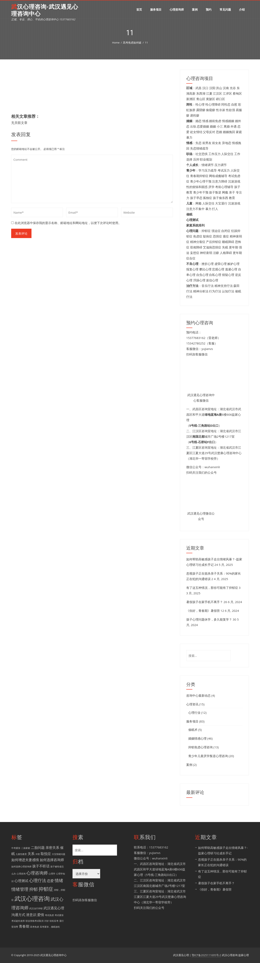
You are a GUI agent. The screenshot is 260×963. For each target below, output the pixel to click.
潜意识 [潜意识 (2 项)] (31, 914)
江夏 (209, 93)
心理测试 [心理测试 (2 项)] (21, 880)
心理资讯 (192, 704)
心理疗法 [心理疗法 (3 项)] (37, 880)
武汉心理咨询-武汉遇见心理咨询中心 (44, 10)
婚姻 (213, 126)
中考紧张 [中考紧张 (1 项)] (15, 848)
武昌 (198, 88)
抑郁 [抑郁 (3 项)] (33, 889)
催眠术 (192, 730)
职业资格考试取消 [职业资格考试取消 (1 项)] (34, 920)
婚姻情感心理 (197, 738)
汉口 (205, 88)
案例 (195, 9)
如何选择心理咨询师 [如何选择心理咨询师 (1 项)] (21, 866)
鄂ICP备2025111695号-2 (206, 955)
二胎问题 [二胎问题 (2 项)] (38, 847)
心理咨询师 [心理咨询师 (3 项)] (37, 873)
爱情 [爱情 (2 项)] (40, 914)
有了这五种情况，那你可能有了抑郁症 (212, 588)
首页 (139, 9)
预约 (208, 9)
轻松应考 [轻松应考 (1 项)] (54, 920)
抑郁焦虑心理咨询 (200, 747)
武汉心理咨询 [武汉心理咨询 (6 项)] (32, 898)
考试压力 (224, 170)
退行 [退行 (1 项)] (61, 920)
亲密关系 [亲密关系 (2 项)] (52, 847)
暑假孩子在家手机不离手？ (204, 602)
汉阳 (212, 88)
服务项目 (155, 9)
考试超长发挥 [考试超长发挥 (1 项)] (18, 920)
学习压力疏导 (207, 170)
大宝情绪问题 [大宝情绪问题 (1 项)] (58, 854)
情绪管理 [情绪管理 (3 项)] (19, 889)
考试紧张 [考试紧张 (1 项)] (59, 915)
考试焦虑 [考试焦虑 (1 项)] (49, 915)
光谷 (233, 88)
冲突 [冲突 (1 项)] (37, 854)
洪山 (219, 88)
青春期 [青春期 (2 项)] (24, 926)
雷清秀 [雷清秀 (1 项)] (14, 926)
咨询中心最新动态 (198, 695)
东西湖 (200, 93)
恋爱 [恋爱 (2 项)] (50, 880)
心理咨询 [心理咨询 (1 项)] (21, 873)
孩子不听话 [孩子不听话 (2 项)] (41, 866)
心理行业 (194, 712)
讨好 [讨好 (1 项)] (46, 920)
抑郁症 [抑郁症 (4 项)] (46, 888)
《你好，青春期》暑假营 (203, 611)
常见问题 (225, 9)
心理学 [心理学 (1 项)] (52, 873)
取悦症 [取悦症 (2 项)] (46, 853)
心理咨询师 (177, 9)
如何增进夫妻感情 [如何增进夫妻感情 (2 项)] (25, 859)
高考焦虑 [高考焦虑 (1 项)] (34, 926)
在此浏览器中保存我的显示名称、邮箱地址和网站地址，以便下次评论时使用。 (68, 223)
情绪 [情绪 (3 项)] (59, 880)
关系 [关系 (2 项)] (31, 853)
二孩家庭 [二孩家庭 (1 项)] (25, 848)
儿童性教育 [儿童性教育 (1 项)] (21, 854)
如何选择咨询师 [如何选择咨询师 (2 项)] (52, 859)
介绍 (242, 9)
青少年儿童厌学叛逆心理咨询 (208, 756)
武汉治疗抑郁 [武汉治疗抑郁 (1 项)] (36, 908)
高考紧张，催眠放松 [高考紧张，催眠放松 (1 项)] (50, 926)
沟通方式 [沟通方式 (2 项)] (18, 914)
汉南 (226, 88)
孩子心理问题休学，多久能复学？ (209, 619)
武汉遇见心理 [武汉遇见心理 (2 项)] (53, 908)
